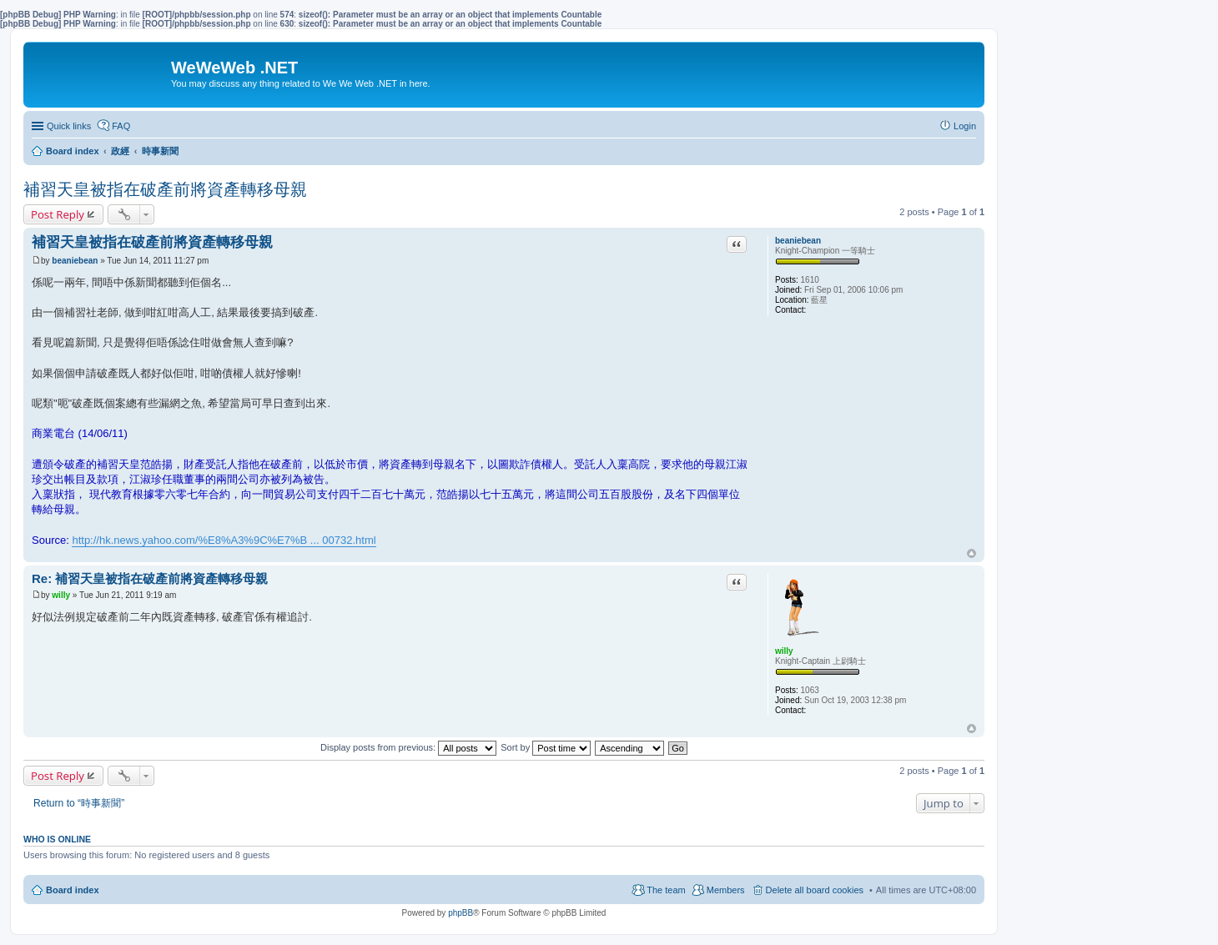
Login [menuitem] (965, 126)
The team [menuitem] (666, 890)
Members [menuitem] (726, 890)
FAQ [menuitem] (121, 126)
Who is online (57, 839)
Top (971, 553)
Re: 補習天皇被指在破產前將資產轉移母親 (150, 578)
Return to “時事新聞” (78, 803)
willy (784, 651)
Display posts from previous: (408, 747)
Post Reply (57, 214)
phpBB (460, 912)
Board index (72, 890)
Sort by (546, 747)
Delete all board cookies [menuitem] (814, 890)
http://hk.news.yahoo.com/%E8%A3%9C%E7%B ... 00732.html (223, 540)
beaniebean (798, 240)
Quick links (69, 126)
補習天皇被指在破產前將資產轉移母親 (165, 189)
